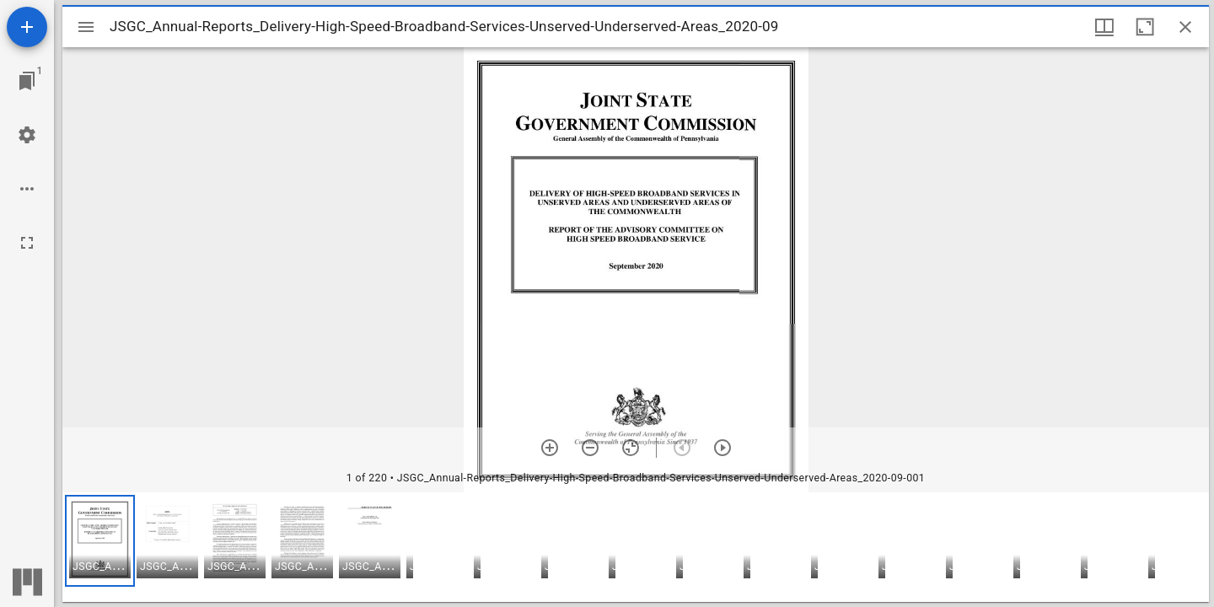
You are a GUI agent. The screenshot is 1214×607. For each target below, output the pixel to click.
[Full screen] (27, 243)
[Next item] (722, 447)
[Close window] (1185, 27)
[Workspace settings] (27, 135)
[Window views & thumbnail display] (1104, 27)
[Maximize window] (1145, 27)
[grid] (635, 547)
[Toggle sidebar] (86, 27)
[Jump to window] (27, 81)
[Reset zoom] (630, 447)
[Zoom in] (549, 447)
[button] (100, 541)
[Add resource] (27, 27)
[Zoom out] (590, 447)
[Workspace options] (27, 189)
